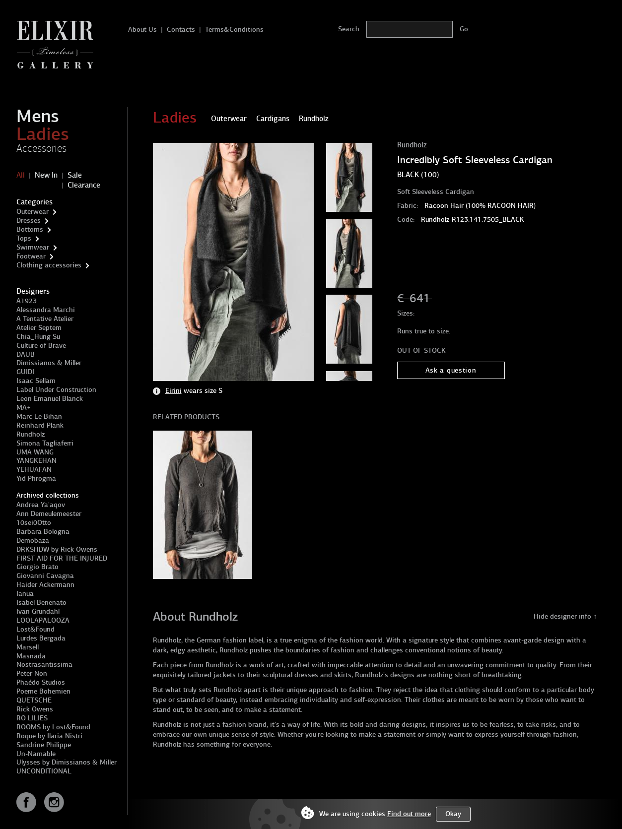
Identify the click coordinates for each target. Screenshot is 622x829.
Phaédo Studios (40, 682)
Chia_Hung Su (38, 336)
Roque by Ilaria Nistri (49, 736)
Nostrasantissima (44, 664)
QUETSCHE (34, 700)
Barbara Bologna (42, 531)
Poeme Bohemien (43, 691)
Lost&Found (35, 629)
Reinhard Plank (40, 425)
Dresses (28, 220)
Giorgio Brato (37, 567)
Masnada (31, 656)
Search (348, 29)
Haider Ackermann (45, 584)
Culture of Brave (41, 345)
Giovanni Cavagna (45, 576)
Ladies (42, 134)
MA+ (23, 407)
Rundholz (30, 434)
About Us (142, 29)
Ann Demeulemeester (48, 514)
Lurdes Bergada (41, 638)
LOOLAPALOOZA (42, 620)
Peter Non (31, 673)
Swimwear (32, 247)
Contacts (181, 29)
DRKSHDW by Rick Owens (56, 549)
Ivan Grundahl (38, 611)
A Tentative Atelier (44, 319)
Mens (37, 116)
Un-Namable (36, 754)
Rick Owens (34, 709)
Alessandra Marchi (45, 310)
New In (46, 175)
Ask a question (451, 370)
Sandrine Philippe (43, 745)
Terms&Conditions (234, 29)
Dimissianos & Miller (48, 363)
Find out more (409, 814)
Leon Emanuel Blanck (49, 398)
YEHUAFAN (34, 469)
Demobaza (32, 540)
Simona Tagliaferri (44, 443)
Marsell (27, 647)
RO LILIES (32, 718)
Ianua (25, 593)
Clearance (84, 185)
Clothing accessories (48, 265)
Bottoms (29, 229)
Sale (75, 175)
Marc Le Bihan (39, 416)
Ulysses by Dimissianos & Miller (66, 762)
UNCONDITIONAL (43, 771)
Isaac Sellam (36, 381)
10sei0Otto (33, 522)
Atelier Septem (39, 327)
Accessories (41, 148)
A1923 (26, 301)
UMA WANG (35, 452)
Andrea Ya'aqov (40, 505)
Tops (23, 238)
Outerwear (32, 211)
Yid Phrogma (36, 478)
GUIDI (25, 372)
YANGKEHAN (36, 460)
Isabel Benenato (41, 602)
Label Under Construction (56, 389)
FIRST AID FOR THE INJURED (61, 558)
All (20, 175)
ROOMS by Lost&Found (53, 727)
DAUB (25, 354)
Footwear (31, 256)
